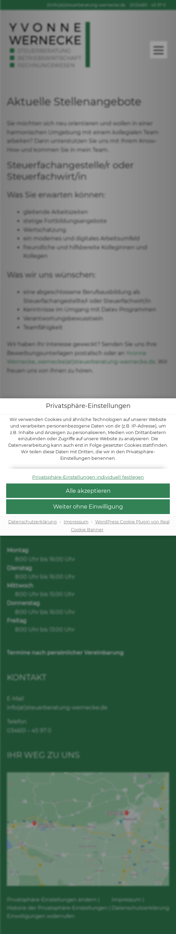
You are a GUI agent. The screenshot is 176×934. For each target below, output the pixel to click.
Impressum (76, 521)
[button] (88, 490)
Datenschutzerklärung (32, 521)
